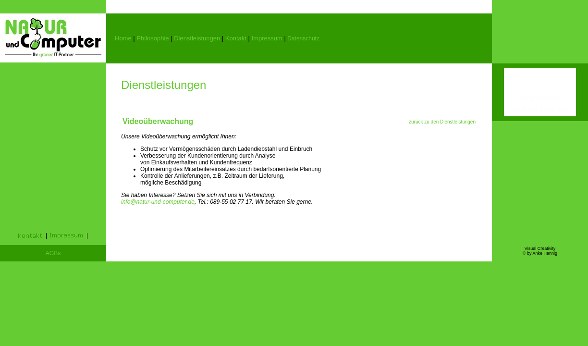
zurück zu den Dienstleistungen (442, 121)
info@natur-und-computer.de (158, 201)
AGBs (53, 253)
